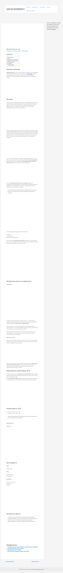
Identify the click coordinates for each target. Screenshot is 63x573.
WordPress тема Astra (40, 570)
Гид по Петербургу (15, 9)
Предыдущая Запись (9, 562)
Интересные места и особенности (13, 59)
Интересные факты (11, 64)
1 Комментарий (9, 50)
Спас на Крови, (30, 73)
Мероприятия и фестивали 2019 (13, 60)
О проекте (28, 7)
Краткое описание (11, 57)
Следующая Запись (35, 562)
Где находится (10, 63)
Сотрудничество (35, 7)
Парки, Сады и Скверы (17, 50)
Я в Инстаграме (42, 7)
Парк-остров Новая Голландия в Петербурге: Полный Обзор (19, 552)
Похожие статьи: (11, 65)
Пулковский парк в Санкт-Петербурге (14, 551)
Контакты (48, 7)
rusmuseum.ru (9, 426)
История (9, 58)
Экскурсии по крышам (30, 10)
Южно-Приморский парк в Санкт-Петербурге (16, 549)
